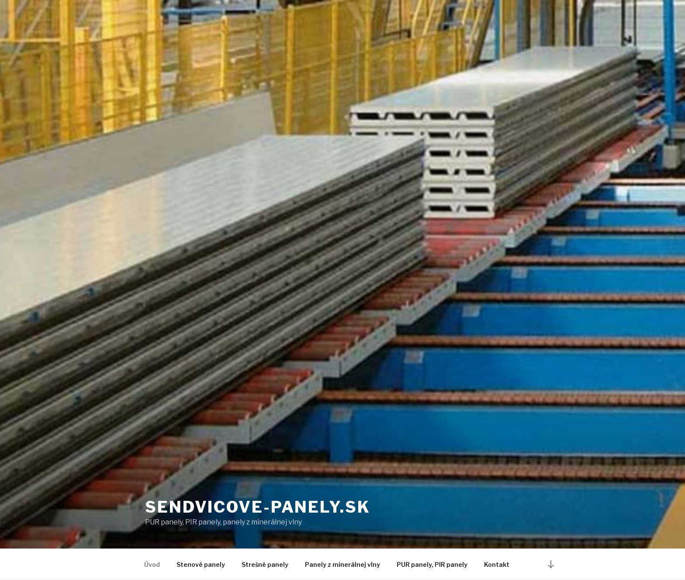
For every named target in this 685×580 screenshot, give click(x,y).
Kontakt (496, 564)
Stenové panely (200, 564)
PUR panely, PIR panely (432, 564)
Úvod (152, 564)
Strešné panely (265, 564)
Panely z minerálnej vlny (342, 564)
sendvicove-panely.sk (257, 507)
